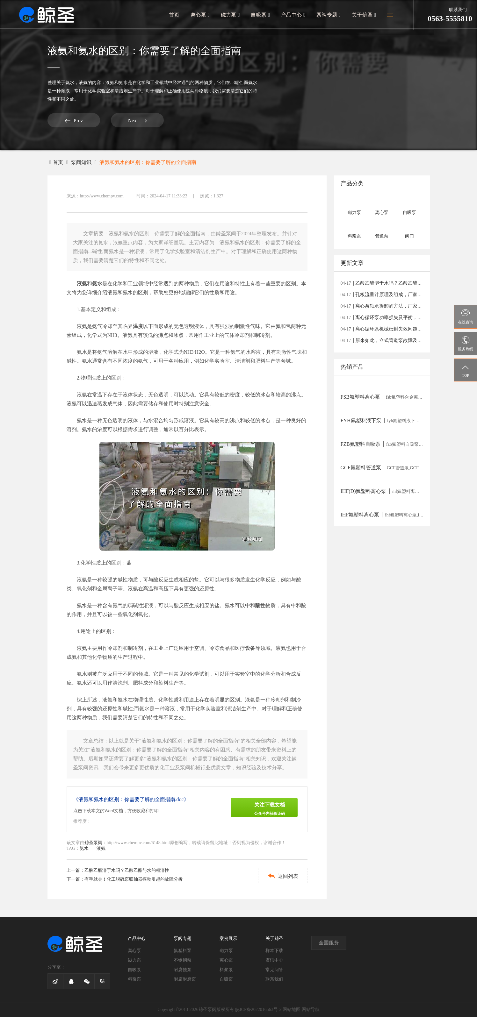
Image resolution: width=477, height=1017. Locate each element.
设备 (250, 648)
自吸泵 (261, 15)
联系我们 (274, 979)
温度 (138, 326)
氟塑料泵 (183, 950)
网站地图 (291, 1009)
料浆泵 (134, 979)
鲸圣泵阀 (93, 842)
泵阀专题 (329, 15)
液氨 (83, 82)
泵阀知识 (81, 162)
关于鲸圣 (364, 15)
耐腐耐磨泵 (185, 979)
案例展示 (228, 938)
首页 (176, 15)
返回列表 (281, 876)
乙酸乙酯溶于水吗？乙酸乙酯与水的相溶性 (126, 870)
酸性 (260, 605)
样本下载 (274, 950)
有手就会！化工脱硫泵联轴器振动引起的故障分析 (133, 879)
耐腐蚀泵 (183, 969)
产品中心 (294, 15)
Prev (71, 120)
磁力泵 (231, 15)
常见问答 (274, 969)
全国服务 (329, 942)
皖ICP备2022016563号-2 (258, 1009)
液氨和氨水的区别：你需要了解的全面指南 (147, 162)
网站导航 (311, 1009)
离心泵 (201, 15)
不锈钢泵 (183, 960)
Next (130, 120)
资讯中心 (274, 960)
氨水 (69, 82)
